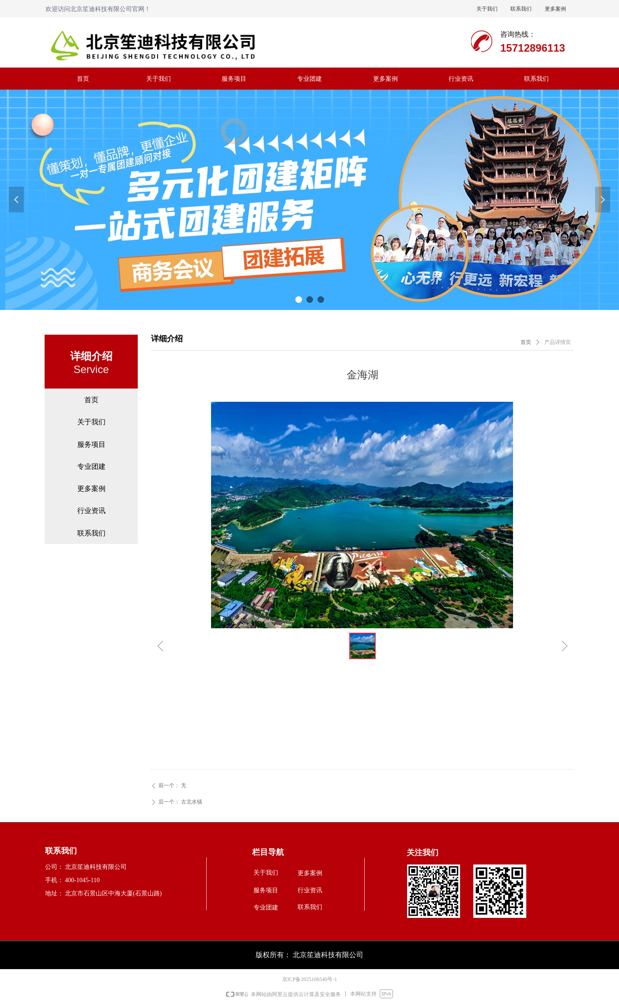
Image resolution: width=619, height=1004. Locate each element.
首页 (526, 342)
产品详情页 (557, 342)
